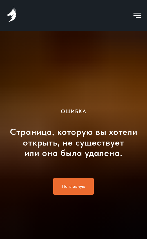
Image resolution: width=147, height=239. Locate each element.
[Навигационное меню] (137, 15)
